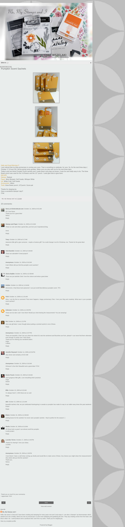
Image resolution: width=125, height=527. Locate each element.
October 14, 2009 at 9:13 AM (27, 224)
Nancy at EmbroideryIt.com (14, 209)
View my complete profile (8, 521)
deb (7, 401)
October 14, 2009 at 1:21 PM (17, 321)
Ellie (7, 390)
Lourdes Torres (11, 440)
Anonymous (10, 333)
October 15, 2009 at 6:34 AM (24, 375)
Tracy (7, 239)
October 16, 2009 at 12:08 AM (19, 415)
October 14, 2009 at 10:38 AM (24, 274)
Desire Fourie (10, 375)
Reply (7, 218)
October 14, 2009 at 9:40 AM (23, 251)
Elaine (8, 415)
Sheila (8, 426)
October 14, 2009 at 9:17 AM (18, 239)
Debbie (8, 285)
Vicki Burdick (10, 251)
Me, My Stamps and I (9, 512)
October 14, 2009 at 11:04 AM (20, 285)
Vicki (7, 296)
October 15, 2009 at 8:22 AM (18, 390)
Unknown (9, 310)
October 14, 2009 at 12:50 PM (21, 310)
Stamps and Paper (12, 224)
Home (46, 502)
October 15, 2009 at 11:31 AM (18, 401)
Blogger (50, 525)
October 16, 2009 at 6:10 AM (19, 426)
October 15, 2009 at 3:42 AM (23, 363)
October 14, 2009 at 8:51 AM (33, 209)
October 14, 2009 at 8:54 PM (26, 352)
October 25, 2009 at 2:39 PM (23, 453)
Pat (7, 321)
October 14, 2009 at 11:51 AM (18, 296)
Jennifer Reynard (11, 352)
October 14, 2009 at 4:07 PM (23, 333)
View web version (46, 506)
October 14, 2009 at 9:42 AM (23, 262)
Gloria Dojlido (10, 274)
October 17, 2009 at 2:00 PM (25, 440)
